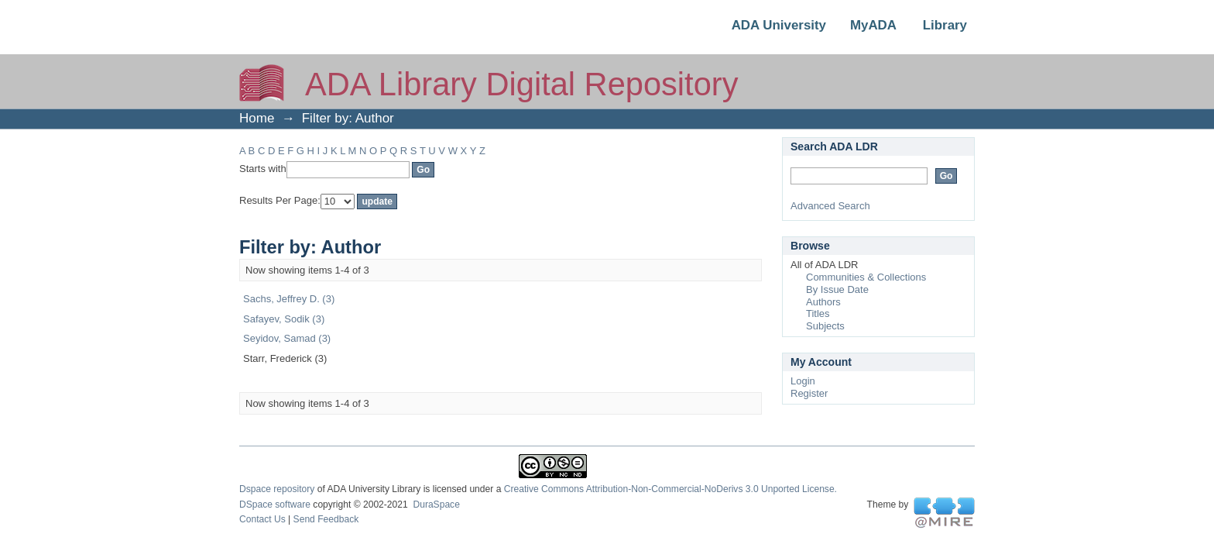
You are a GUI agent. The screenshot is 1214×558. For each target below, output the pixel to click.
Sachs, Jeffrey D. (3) (288, 299)
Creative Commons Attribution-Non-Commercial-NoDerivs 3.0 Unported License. (670, 489)
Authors (823, 302)
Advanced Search (830, 206)
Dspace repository (276, 489)
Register (809, 393)
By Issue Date (837, 289)
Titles (818, 313)
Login (802, 381)
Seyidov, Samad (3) (287, 338)
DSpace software (274, 504)
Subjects (825, 326)
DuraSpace (436, 504)
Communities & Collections (866, 277)
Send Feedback (326, 519)
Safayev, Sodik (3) (283, 319)
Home (256, 118)
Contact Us (262, 519)
